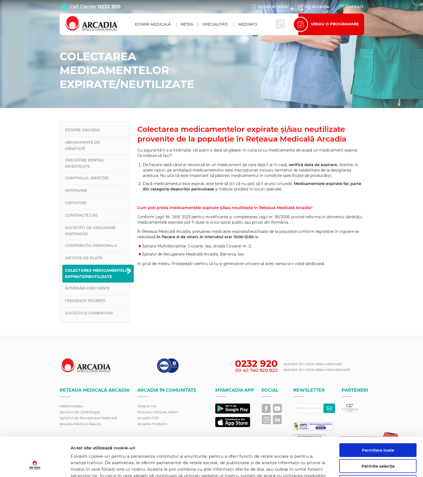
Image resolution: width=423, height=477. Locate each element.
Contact (351, 7)
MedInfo (247, 24)
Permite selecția (378, 432)
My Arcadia (313, 7)
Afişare (278, 466)
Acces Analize (269, 7)
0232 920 (109, 6)
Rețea (187, 24)
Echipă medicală (153, 24)
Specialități (215, 24)
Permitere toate (378, 416)
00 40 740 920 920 (256, 370)
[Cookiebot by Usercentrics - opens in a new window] (35, 466)
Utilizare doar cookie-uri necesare (378, 451)
